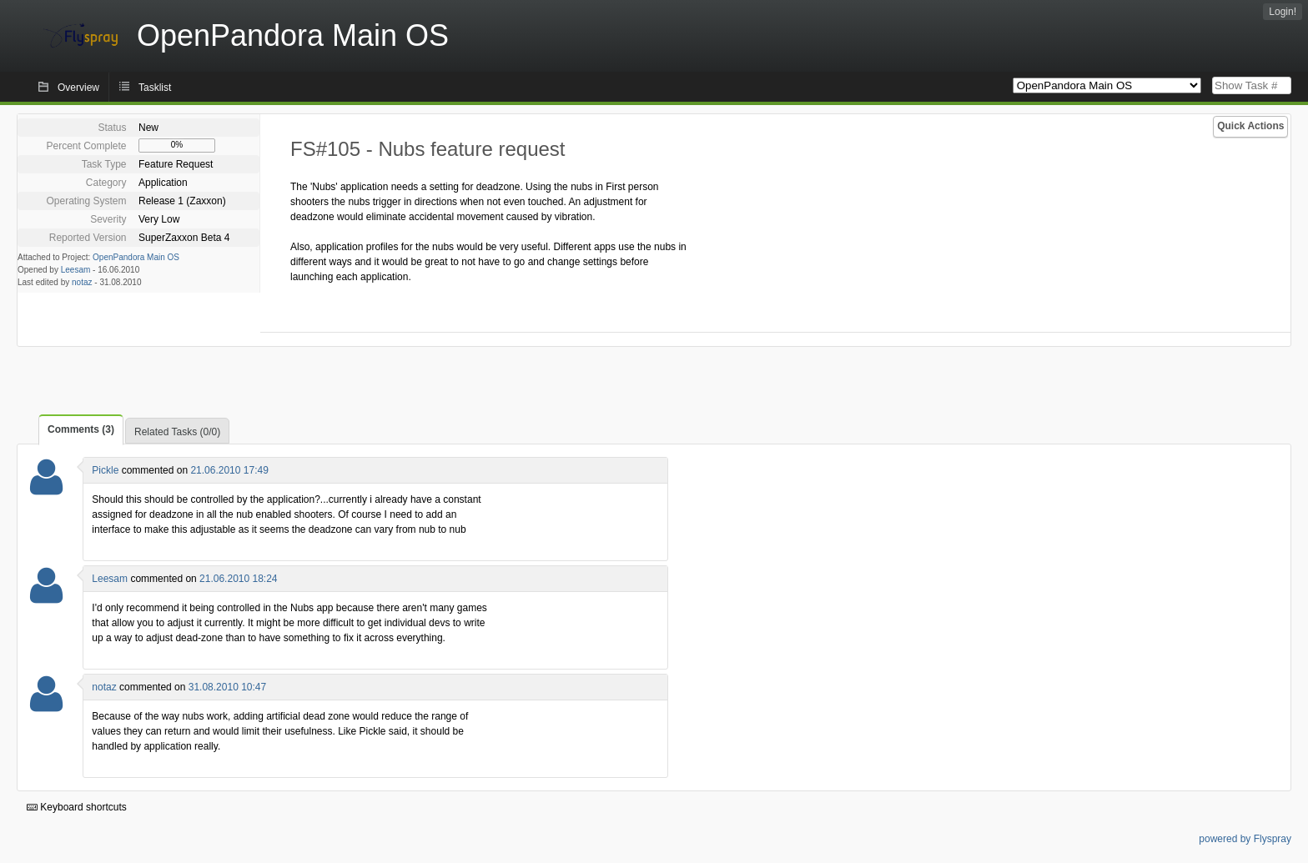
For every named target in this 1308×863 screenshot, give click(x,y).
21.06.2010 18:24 (238, 579)
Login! (1282, 12)
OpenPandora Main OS (136, 257)
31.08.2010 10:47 (227, 687)
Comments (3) (81, 429)
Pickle (105, 470)
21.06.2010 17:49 (229, 470)
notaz (82, 282)
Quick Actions (1250, 126)
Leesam (76, 269)
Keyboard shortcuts (77, 807)
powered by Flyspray (1245, 839)
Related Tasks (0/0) (177, 432)
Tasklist (154, 87)
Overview (78, 87)
